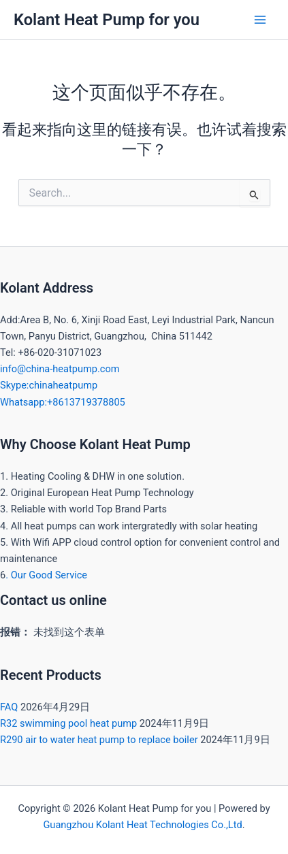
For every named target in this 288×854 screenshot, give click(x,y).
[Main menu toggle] (260, 19)
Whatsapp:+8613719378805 (62, 402)
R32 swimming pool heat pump (68, 723)
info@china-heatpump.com (60, 369)
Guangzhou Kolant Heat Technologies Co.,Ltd (142, 825)
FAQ (9, 707)
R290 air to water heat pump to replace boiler (99, 740)
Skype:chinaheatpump (48, 385)
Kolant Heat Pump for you (106, 19)
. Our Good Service (46, 575)
